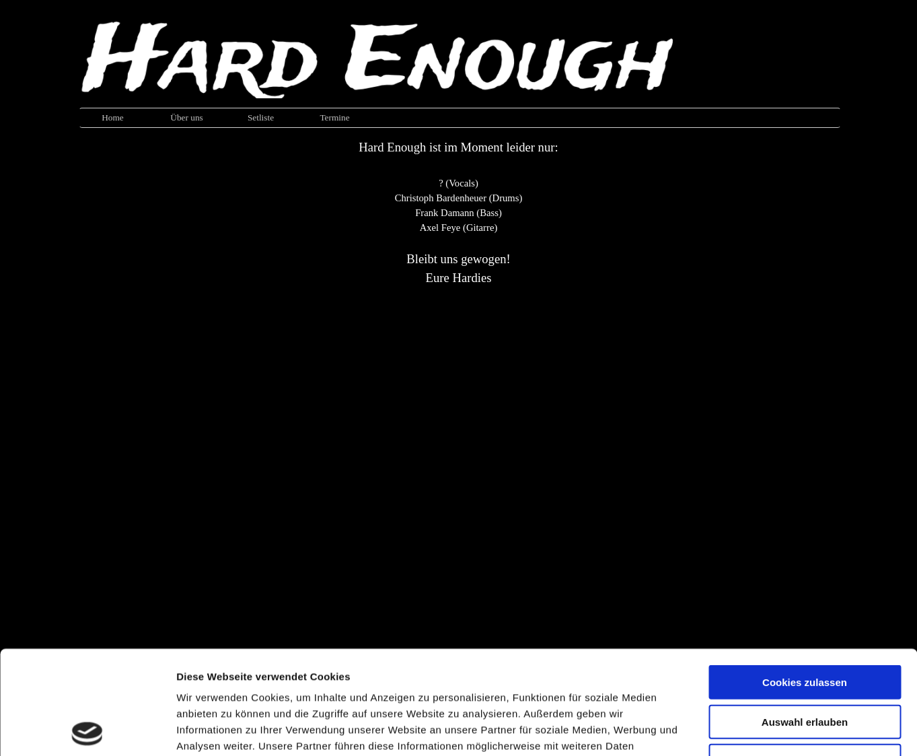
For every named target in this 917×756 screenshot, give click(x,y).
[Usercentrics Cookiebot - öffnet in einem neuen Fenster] (87, 730)
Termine (334, 117)
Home (113, 117)
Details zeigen (715, 729)
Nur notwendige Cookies (804, 657)
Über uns (186, 117)
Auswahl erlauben (805, 618)
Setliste (261, 117)
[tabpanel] (458, 212)
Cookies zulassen (804, 578)
